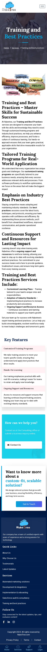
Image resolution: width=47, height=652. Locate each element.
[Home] (6, 646)
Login (40, 650)
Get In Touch (29, 504)
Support (29, 650)
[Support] (29, 646)
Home (6, 48)
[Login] (40, 646)
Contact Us (14, 445)
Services (15, 48)
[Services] (17, 646)
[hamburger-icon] (42, 6)
